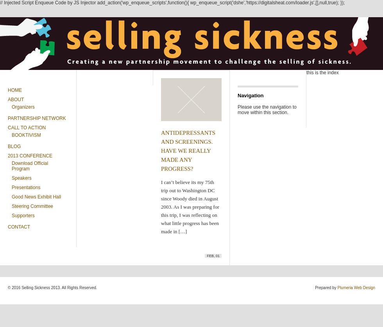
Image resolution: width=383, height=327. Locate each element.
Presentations (26, 187)
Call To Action (27, 127)
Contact (19, 227)
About (16, 99)
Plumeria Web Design (356, 288)
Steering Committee (32, 206)
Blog (14, 146)
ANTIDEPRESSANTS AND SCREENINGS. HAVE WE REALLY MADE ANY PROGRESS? (188, 151)
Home (15, 90)
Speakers (22, 178)
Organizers (23, 107)
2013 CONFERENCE (30, 156)
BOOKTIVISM (26, 135)
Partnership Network (37, 118)
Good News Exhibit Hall (36, 197)
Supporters (23, 215)
